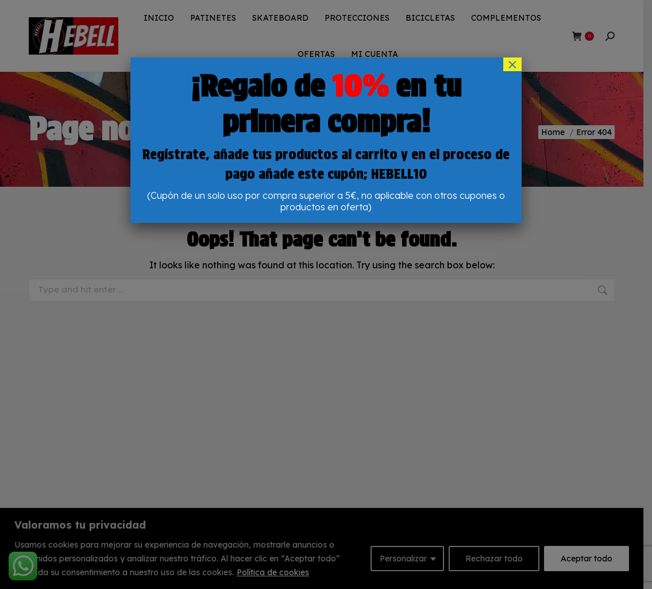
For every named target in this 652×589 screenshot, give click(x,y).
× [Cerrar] (512, 64)
